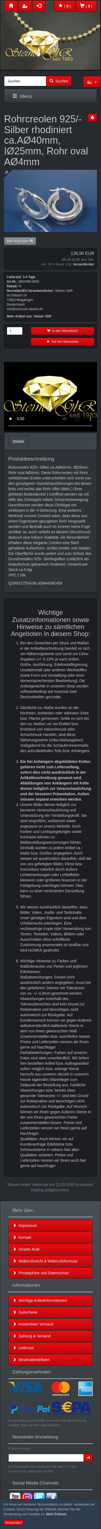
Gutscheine (25, 1312)
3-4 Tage (29, 277)
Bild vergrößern (20, 241)
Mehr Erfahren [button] (56, 1514)
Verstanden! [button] (13, 1523)
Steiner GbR (42, 316)
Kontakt (22, 1237)
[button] (92, 81)
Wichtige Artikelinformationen (40, 1300)
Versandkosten (83, 264)
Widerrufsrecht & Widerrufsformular (45, 1261)
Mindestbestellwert (31, 1360)
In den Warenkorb (62, 331)
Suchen (59, 81)
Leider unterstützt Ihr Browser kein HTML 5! (50, 397)
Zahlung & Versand (32, 1336)
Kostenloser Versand (33, 1324)
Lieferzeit (23, 1348)
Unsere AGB (26, 1249)
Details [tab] (18, 441)
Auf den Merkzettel (62, 342)
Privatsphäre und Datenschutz (41, 1273)
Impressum (25, 1225)
